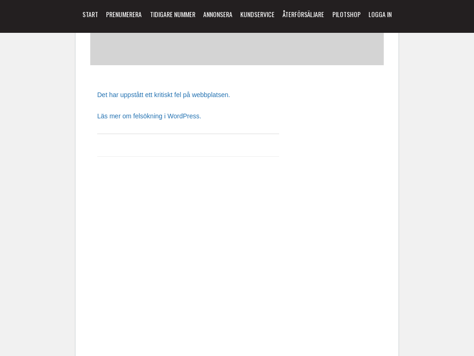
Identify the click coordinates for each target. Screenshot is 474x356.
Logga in (380, 14)
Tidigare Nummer (172, 14)
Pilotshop (346, 14)
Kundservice (257, 14)
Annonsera (217, 14)
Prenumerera (124, 14)
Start (90, 14)
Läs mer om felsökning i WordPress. (149, 116)
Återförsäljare (303, 14)
